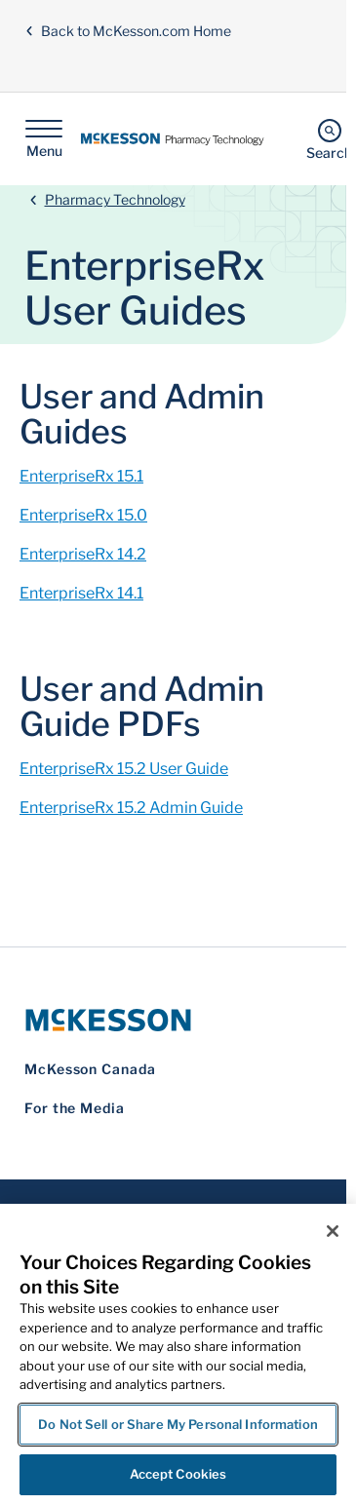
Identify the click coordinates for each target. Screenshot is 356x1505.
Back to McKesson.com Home (127, 30)
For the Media (74, 1108)
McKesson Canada (90, 1069)
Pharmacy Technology (115, 199)
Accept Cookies (178, 1474)
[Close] (332, 1231)
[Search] (329, 139)
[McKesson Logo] (173, 1020)
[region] (178, 1354)
